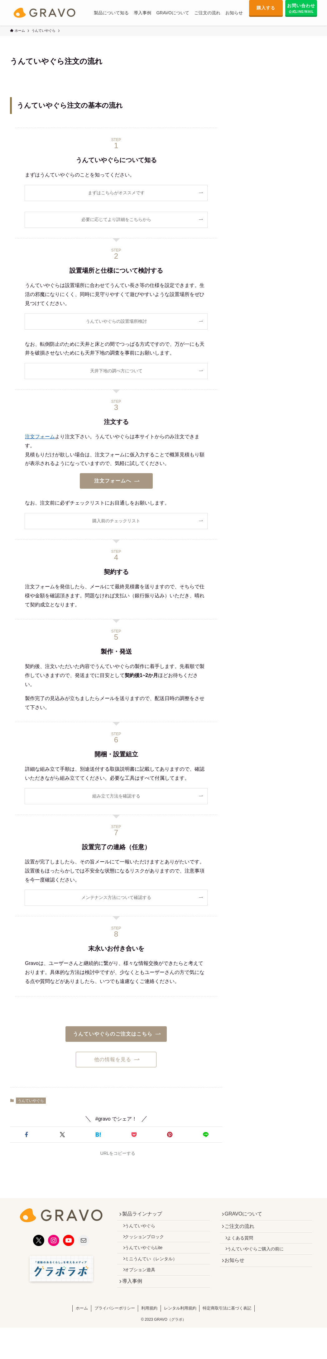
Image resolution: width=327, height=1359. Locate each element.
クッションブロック (148, 1242)
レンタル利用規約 (180, 1324)
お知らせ (237, 1271)
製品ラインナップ (145, 1215)
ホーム (82, 1324)
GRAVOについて (246, 1215)
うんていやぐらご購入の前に (259, 1257)
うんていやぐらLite (147, 1255)
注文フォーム (40, 436)
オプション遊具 (143, 1282)
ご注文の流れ (242, 1230)
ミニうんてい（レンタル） (154, 1269)
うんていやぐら (31, 1100)
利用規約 (149, 1324)
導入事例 (135, 1296)
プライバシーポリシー (114, 1324)
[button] (26, 1134)
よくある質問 (244, 1244)
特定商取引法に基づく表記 (227, 1324)
